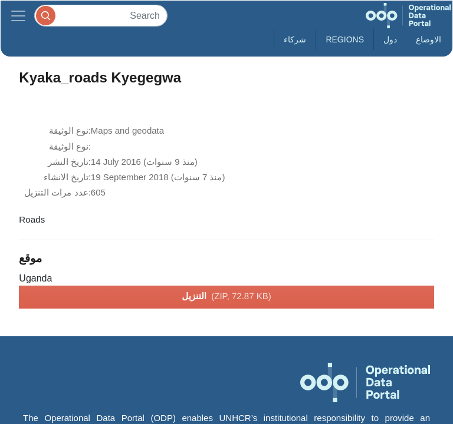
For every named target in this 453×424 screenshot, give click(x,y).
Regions (345, 39)
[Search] (101, 15)
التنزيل (226, 297)
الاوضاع (428, 39)
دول (390, 39)
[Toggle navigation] (18, 15)
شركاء (295, 39)
